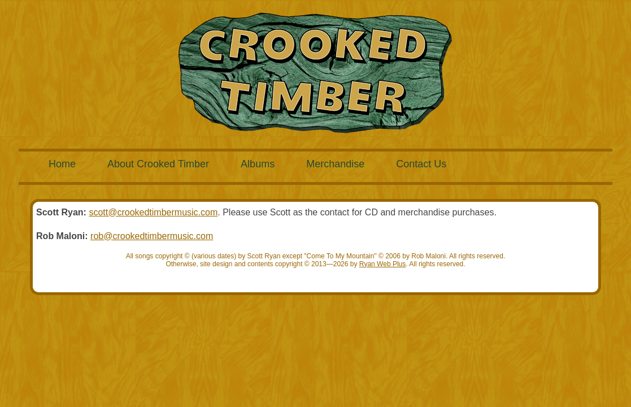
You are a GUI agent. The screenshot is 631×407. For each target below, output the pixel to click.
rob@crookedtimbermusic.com (151, 236)
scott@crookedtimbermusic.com (153, 212)
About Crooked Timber (158, 164)
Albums (258, 164)
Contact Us (421, 164)
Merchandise (335, 164)
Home (62, 164)
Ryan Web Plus (382, 264)
